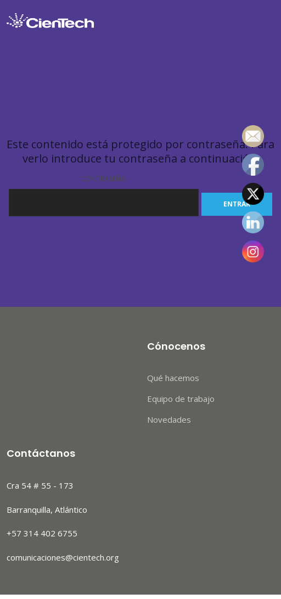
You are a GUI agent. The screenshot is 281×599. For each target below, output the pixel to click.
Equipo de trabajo (181, 398)
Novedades (169, 419)
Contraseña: (104, 195)
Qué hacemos (173, 377)
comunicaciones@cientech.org (63, 557)
